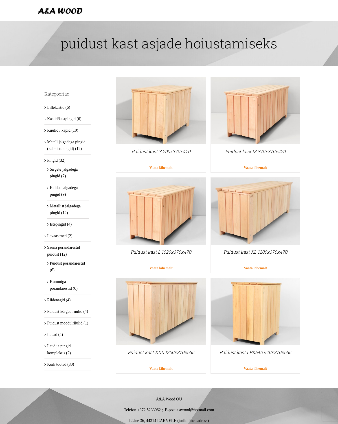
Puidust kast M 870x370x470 (255, 151)
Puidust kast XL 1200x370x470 (255, 252)
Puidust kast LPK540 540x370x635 (255, 352)
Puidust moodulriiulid (65, 323)
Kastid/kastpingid (61, 119)
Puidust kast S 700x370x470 (161, 151)
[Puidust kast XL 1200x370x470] (255, 181)
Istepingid (58, 224)
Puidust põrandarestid (67, 263)
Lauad (52, 334)
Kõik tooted (56, 364)
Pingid (52, 160)
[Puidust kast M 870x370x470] (255, 80)
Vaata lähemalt (161, 168)
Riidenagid (56, 300)
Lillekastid (55, 107)
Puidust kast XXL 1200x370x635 (161, 352)
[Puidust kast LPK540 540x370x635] (255, 281)
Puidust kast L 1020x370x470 (161, 252)
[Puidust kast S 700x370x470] (161, 80)
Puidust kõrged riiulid (64, 311)
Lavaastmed (57, 236)
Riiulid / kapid (58, 130)
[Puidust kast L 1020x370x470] (161, 181)
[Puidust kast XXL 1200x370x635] (161, 281)
